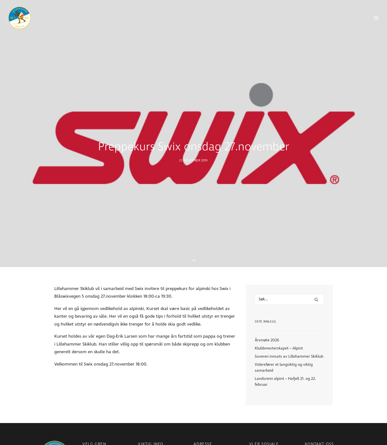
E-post (310, 437)
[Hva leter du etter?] (289, 273)
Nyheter (145, 437)
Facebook (257, 437)
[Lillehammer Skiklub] (19, 18)
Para (86, 437)
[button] (316, 273)
